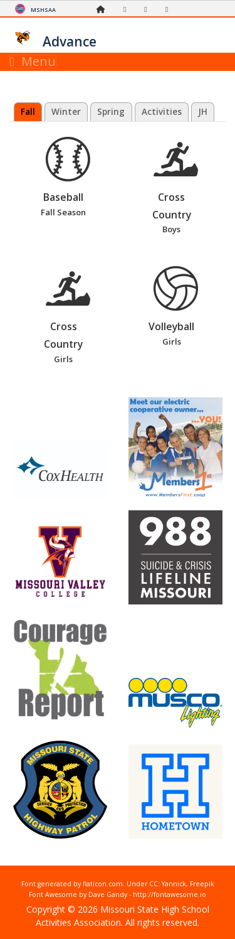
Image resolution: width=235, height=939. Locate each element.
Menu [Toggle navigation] (33, 61)
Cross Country (176, 186)
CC (153, 883)
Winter (66, 111)
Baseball (67, 178)
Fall (28, 111)
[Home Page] (104, 9)
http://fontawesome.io (169, 894)
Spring (111, 111)
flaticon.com (103, 883)
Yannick (174, 883)
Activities (162, 111)
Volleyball (176, 307)
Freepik (202, 883)
